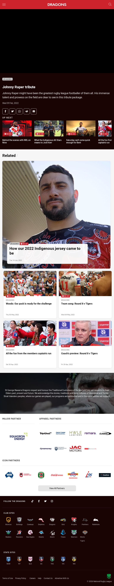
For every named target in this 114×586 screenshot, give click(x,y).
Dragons (7, 79)
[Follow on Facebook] (39, 501)
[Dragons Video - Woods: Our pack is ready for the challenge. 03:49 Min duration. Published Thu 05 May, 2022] (30, 294)
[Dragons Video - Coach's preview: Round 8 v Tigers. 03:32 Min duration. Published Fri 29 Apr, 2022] (85, 344)
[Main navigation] (4, 4)
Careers (32, 578)
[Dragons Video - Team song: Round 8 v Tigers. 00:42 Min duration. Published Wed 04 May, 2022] (85, 294)
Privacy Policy (20, 578)
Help (39, 578)
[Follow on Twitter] (45, 501)
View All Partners (57, 488)
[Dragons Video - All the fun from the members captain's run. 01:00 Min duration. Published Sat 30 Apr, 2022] (30, 344)
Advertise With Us (62, 578)
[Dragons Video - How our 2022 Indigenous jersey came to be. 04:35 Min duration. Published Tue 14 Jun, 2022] (56, 215)
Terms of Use (7, 578)
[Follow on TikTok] (32, 501)
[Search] (110, 4)
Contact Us (48, 578)
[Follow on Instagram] (52, 501)
